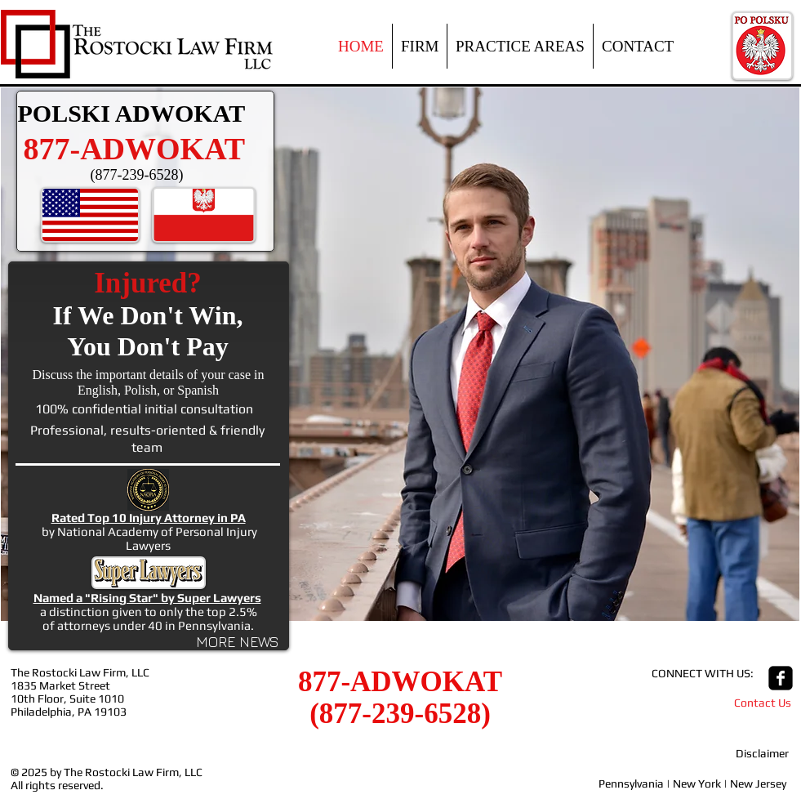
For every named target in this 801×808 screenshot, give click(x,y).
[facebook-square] (780, 678)
